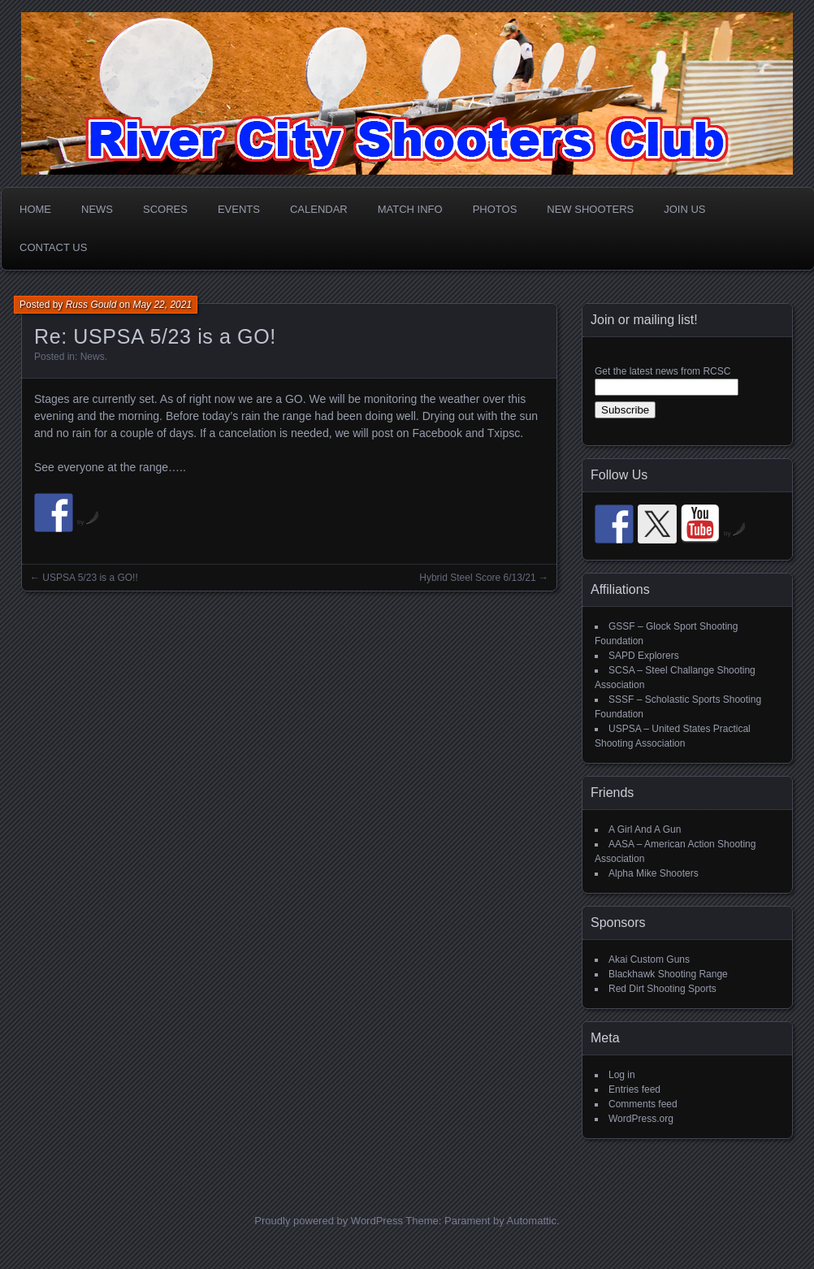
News (97, 209)
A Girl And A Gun (644, 829)
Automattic (531, 1221)
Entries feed (634, 1089)
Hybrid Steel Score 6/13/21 (477, 577)
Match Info (410, 209)
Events (239, 209)
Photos (495, 209)
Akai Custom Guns (649, 959)
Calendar (319, 209)
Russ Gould (91, 304)
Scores (165, 209)
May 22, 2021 (162, 304)
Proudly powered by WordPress (328, 1221)
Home (35, 209)
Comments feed (643, 1104)
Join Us (684, 209)
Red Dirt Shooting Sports (662, 988)
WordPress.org (640, 1118)
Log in (621, 1075)
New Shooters (590, 209)
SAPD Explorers (643, 655)
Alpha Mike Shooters (653, 873)
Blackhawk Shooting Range (668, 974)
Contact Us (53, 247)
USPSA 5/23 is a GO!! (89, 577)
